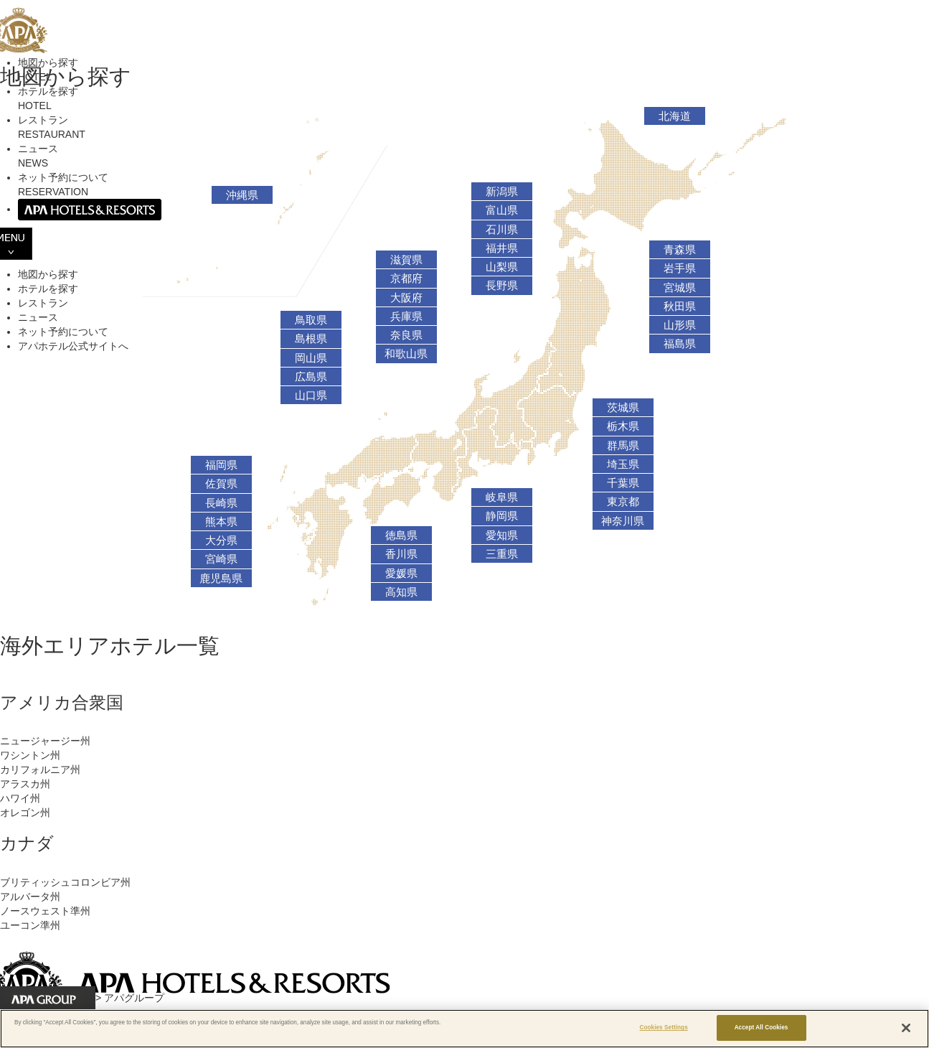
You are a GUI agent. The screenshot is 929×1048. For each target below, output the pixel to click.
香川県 (401, 554)
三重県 (502, 554)
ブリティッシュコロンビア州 (65, 882)
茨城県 (623, 407)
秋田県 (680, 306)
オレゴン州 (25, 812)
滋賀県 (406, 260)
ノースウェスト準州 (45, 911)
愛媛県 (401, 573)
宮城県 (680, 288)
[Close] (906, 1028)
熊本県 (221, 522)
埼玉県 (623, 464)
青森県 (680, 250)
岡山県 (311, 358)
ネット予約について (63, 331)
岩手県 (680, 268)
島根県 (311, 339)
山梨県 (502, 267)
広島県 (311, 377)
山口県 (311, 395)
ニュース (38, 317)
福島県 (680, 344)
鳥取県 (311, 320)
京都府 (406, 278)
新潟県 (502, 191)
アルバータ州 (30, 896)
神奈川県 (622, 521)
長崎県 (221, 503)
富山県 (502, 210)
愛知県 (502, 535)
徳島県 (401, 535)
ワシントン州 (30, 755)
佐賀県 (221, 484)
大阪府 (406, 298)
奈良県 (406, 335)
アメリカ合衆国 (61, 702)
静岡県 (502, 516)
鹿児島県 (220, 578)
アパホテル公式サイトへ (73, 346)
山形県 (680, 325)
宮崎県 (221, 559)
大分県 (221, 540)
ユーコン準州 (30, 925)
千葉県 (623, 483)
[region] (464, 1028)
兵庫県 (406, 316)
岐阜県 (502, 497)
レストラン (43, 303)
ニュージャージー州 (45, 741)
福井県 (502, 248)
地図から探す (48, 274)
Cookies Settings (664, 1027)
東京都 (623, 501)
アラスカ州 (25, 784)
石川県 (502, 229)
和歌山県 (406, 354)
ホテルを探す (48, 288)
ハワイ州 (20, 798)
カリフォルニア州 (40, 769)
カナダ (27, 843)
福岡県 (221, 465)
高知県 (401, 592)
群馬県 (623, 446)
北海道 (675, 116)
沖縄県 (242, 195)
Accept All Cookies (761, 1027)
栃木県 (623, 426)
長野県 (502, 285)
